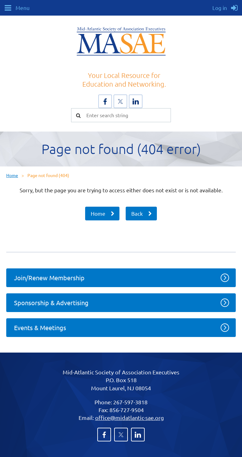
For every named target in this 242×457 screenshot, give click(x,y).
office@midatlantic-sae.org (129, 417)
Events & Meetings (40, 327)
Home (12, 175)
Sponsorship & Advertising (51, 302)
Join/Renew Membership (49, 277)
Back (137, 213)
